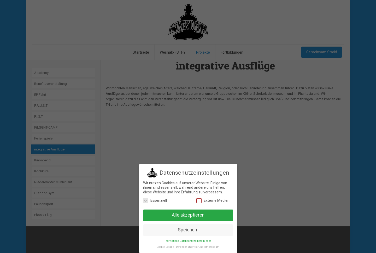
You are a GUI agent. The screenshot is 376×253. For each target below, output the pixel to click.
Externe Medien (213, 200)
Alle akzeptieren (188, 214)
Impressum (212, 246)
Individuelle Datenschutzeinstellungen (188, 240)
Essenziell (155, 200)
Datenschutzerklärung (189, 246)
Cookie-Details (165, 246)
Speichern (188, 229)
